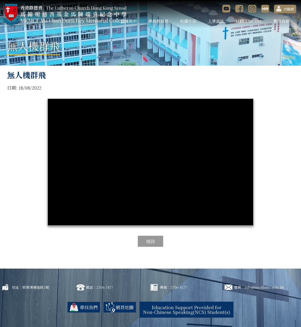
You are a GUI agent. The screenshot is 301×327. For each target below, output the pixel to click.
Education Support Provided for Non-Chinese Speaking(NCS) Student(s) (186, 309)
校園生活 (188, 21)
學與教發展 (158, 21)
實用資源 (281, 21)
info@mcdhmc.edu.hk (264, 287)
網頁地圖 (125, 307)
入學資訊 (216, 21)
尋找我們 (89, 307)
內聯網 (285, 8)
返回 (150, 241)
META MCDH (248, 21)
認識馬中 (129, 21)
